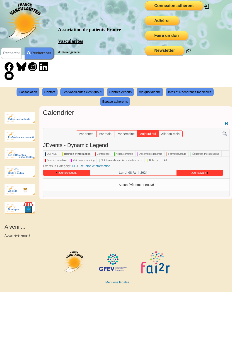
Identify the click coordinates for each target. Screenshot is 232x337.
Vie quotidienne (150, 92)
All (73, 166)
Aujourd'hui (148, 134)
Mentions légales (117, 282)
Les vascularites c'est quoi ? (82, 92)
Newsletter (164, 50)
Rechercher (39, 53)
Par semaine (126, 134)
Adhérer (162, 20)
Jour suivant (198, 172)
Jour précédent (67, 172)
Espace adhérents (115, 101)
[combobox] (11, 53)
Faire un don (166, 35)
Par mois (105, 134)
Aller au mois (170, 134)
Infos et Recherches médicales (189, 92)
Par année (86, 134)
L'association (28, 92)
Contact (49, 92)
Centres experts (120, 92)
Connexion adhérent (174, 5)
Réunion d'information (95, 166)
